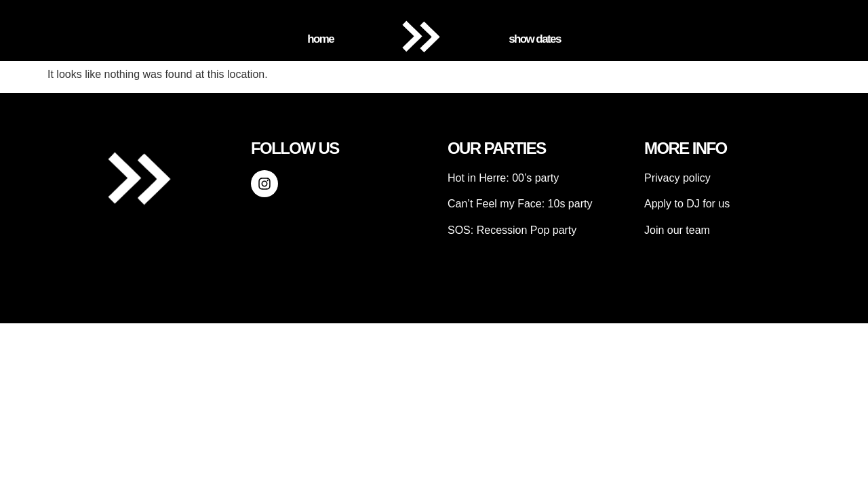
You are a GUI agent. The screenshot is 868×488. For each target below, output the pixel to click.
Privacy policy (677, 178)
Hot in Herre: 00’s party (503, 178)
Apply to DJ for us (687, 203)
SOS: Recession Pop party (512, 230)
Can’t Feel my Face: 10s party (520, 203)
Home (320, 39)
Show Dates (535, 39)
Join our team (677, 230)
